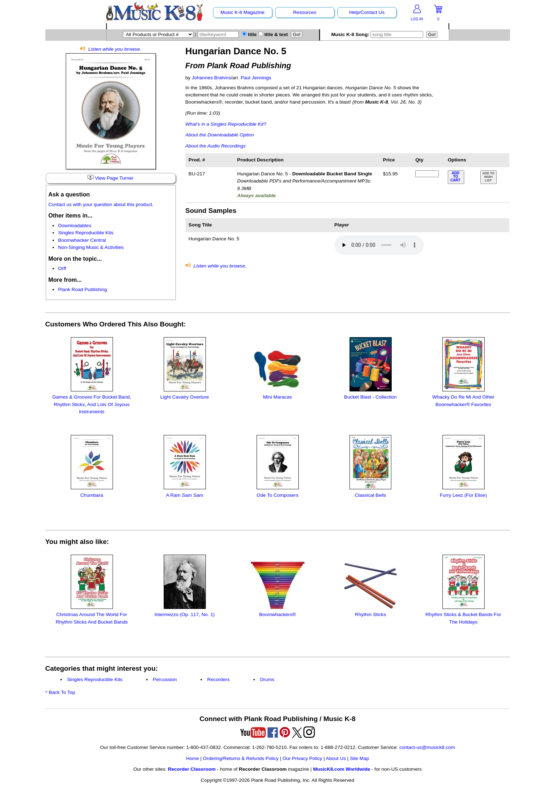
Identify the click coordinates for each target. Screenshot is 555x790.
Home (192, 758)
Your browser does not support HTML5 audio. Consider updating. (379, 245)
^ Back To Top (60, 692)
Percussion (165, 679)
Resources (304, 12)
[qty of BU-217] (427, 173)
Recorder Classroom (192, 769)
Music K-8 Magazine (242, 12)
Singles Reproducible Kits (85, 232)
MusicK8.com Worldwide (341, 769)
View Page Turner (110, 178)
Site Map (359, 758)
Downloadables (74, 225)
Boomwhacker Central (82, 240)
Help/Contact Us (367, 12)
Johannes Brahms (211, 77)
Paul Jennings (256, 77)
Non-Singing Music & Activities (91, 247)
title (249, 34)
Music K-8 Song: (378, 34)
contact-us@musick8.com (427, 747)
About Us (336, 758)
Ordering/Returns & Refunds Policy (241, 758)
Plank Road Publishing (82, 289)
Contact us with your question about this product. (100, 204)
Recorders (218, 679)
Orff (62, 268)
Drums (267, 679)
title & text (273, 34)
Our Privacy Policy (302, 758)
